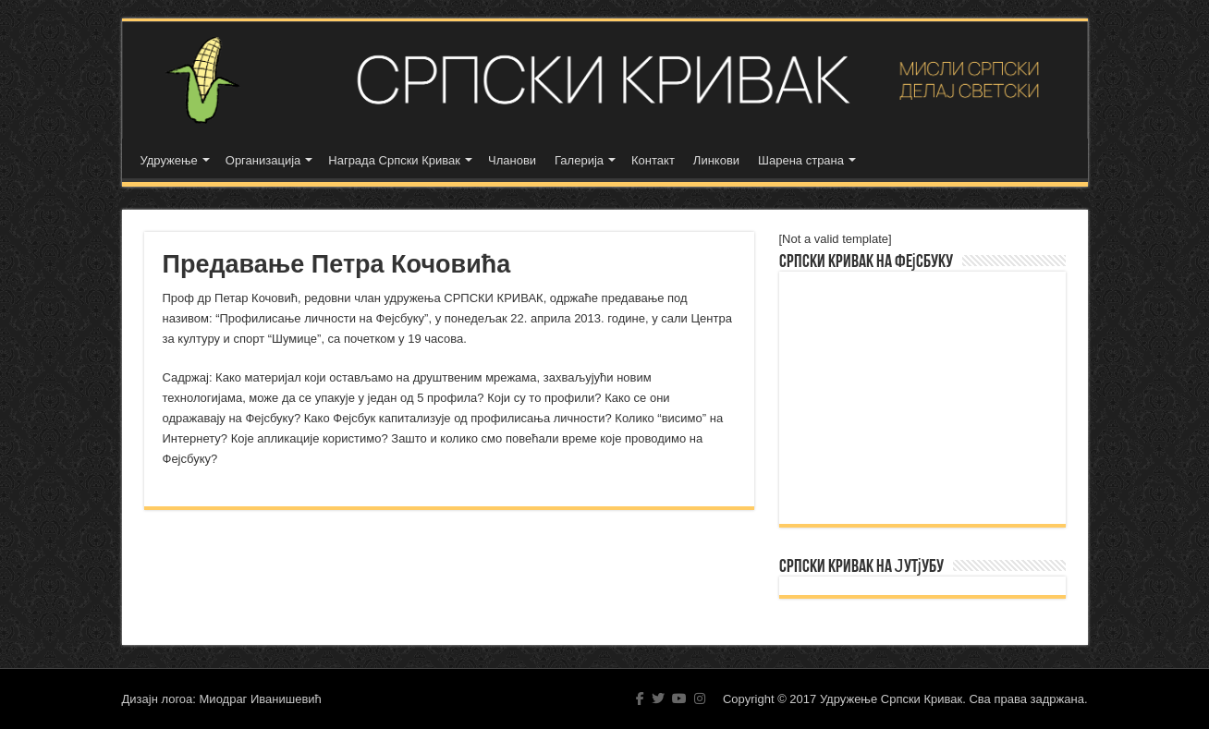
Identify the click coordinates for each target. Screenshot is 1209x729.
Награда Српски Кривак (394, 160)
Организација (263, 160)
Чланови (512, 160)
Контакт (653, 160)
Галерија (579, 160)
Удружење (169, 160)
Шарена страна (801, 160)
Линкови (716, 160)
